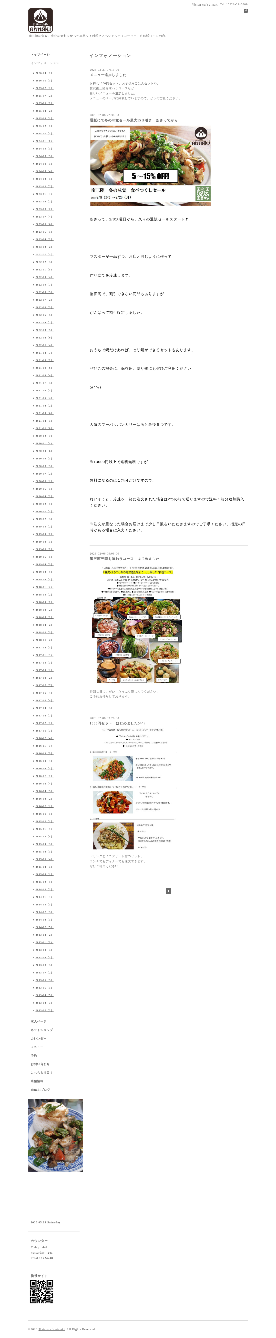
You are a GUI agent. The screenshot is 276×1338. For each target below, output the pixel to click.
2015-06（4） (45, 859)
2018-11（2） (45, 586)
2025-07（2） (45, 95)
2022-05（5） (45, 314)
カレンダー (39, 1038)
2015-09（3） (45, 843)
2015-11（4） (45, 828)
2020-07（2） (45, 473)
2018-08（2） (45, 609)
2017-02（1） (45, 723)
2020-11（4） (45, 443)
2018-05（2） (45, 617)
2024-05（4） (45, 171)
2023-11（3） (45, 193)
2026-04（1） (45, 72)
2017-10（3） (45, 662)
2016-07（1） (45, 775)
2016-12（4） (45, 738)
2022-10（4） (45, 277)
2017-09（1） (45, 670)
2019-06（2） (45, 549)
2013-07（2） (45, 972)
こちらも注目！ (42, 1072)
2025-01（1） (45, 133)
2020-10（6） (45, 450)
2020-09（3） (45, 458)
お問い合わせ (40, 1064)
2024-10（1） (45, 148)
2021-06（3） (45, 390)
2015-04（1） (45, 866)
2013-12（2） (45, 934)
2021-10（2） (45, 360)
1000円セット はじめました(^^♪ (118, 723)
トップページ (40, 54)
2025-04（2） (45, 110)
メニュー (37, 1047)
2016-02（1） (45, 806)
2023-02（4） (45, 254)
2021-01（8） (45, 428)
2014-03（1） (45, 919)
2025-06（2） (45, 103)
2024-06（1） (45, 163)
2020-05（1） (45, 488)
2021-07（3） (45, 382)
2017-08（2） (45, 677)
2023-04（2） (45, 239)
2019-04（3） (45, 564)
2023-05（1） (45, 231)
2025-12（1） (45, 88)
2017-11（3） (45, 655)
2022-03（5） (45, 329)
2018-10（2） (45, 594)
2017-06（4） (45, 692)
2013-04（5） (45, 995)
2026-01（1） (45, 80)
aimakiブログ (40, 1089)
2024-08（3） (45, 156)
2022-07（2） (45, 299)
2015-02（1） (45, 881)
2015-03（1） (45, 874)
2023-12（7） (45, 186)
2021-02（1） (45, 420)
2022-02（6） (45, 337)
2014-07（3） (45, 912)
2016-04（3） (45, 791)
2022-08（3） (45, 292)
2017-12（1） (45, 647)
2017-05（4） (45, 700)
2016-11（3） (45, 745)
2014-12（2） (45, 889)
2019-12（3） (45, 518)
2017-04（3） (45, 707)
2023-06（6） (45, 224)
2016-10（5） (45, 753)
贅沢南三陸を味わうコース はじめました (124, 559)
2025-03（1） (45, 118)
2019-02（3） (45, 579)
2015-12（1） (45, 821)
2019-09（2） (45, 534)
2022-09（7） (45, 284)
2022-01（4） (45, 345)
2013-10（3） (45, 949)
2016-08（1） (45, 768)
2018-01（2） (45, 639)
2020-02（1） (45, 503)
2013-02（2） (45, 1010)
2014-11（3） (45, 896)
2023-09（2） (45, 201)
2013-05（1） (45, 987)
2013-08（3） (45, 964)
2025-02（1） (45, 125)
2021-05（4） (45, 397)
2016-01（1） (45, 813)
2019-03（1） (45, 571)
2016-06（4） (45, 783)
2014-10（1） (45, 904)
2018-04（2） (45, 624)
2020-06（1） (45, 481)
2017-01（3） (45, 730)
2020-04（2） (45, 496)
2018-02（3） (45, 632)
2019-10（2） (45, 526)
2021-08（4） (45, 375)
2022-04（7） (45, 322)
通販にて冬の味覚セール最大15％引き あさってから (134, 120)
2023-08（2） (45, 209)
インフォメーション (45, 63)
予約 (34, 1055)
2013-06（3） (45, 980)
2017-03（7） (45, 715)
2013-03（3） (45, 1002)
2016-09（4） (45, 760)
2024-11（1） (45, 140)
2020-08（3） (45, 466)
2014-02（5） (45, 927)
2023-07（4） (45, 216)
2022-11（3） (45, 269)
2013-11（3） (45, 942)
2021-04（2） (45, 405)
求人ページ (39, 1021)
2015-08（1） (45, 851)
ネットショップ (42, 1030)
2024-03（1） (45, 178)
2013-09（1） (45, 957)
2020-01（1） (45, 511)
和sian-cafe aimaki (52, 1329)
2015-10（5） (45, 836)
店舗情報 (37, 1081)
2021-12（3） (45, 352)
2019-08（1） (45, 541)
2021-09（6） (45, 367)
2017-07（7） (45, 685)
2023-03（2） (45, 246)
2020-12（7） (45, 435)
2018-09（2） (45, 602)
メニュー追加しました (108, 75)
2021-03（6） (45, 413)
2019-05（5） (45, 556)
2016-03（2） (45, 798)
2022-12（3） (45, 261)
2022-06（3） (45, 307)
